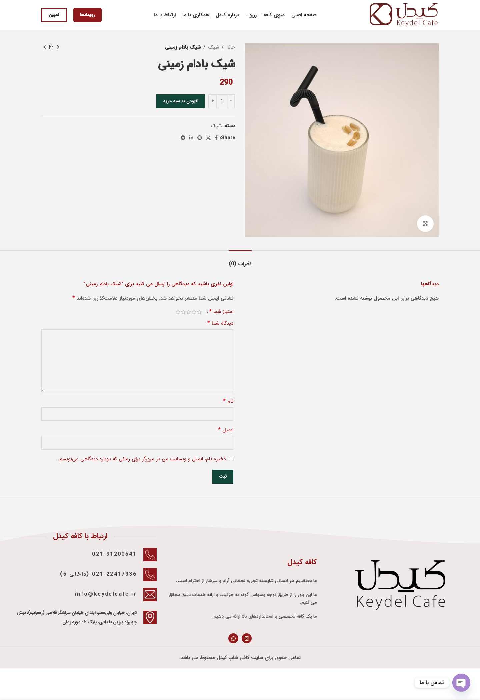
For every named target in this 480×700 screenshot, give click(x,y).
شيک (213, 47)
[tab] (240, 260)
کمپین (54, 14)
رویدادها (87, 14)
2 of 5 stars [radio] (194, 311)
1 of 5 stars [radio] (199, 311)
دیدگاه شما (220, 323)
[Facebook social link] (216, 138)
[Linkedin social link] (191, 138)
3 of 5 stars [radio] (188, 311)
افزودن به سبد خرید (180, 101)
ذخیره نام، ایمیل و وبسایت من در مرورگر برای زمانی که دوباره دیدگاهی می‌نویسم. (142, 459)
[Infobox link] (80, 554)
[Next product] (44, 47)
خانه (230, 47)
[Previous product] (58, 47)
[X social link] (208, 138)
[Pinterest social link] (199, 138)
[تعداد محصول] (222, 101)
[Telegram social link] (183, 138)
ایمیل (225, 430)
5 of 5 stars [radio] (178, 311)
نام (228, 401)
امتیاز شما (221, 311)
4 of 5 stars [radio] (183, 311)
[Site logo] (404, 15)
